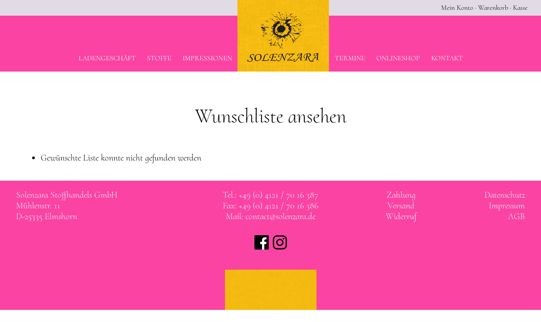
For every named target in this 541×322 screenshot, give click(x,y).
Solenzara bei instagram (280, 242)
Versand (401, 205)
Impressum (507, 205)
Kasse (520, 7)
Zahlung (401, 195)
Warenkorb (493, 7)
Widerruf (401, 216)
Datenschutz (504, 195)
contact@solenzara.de (281, 216)
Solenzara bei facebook (261, 242)
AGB (516, 216)
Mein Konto (457, 7)
